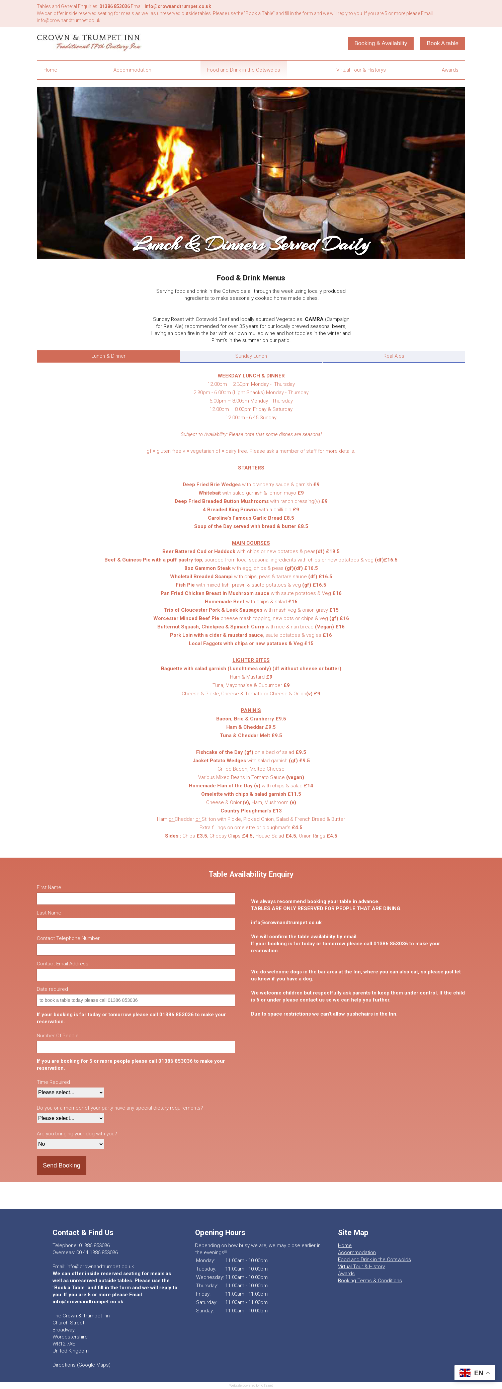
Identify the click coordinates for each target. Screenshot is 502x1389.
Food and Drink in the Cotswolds (243, 70)
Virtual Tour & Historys (361, 70)
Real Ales (394, 356)
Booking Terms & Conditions (370, 1281)
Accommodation (132, 70)
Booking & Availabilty (380, 43)
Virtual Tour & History (361, 1267)
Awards (450, 70)
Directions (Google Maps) (81, 1365)
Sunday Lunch (251, 356)
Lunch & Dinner (108, 356)
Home (50, 70)
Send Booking (61, 1165)
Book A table (442, 43)
